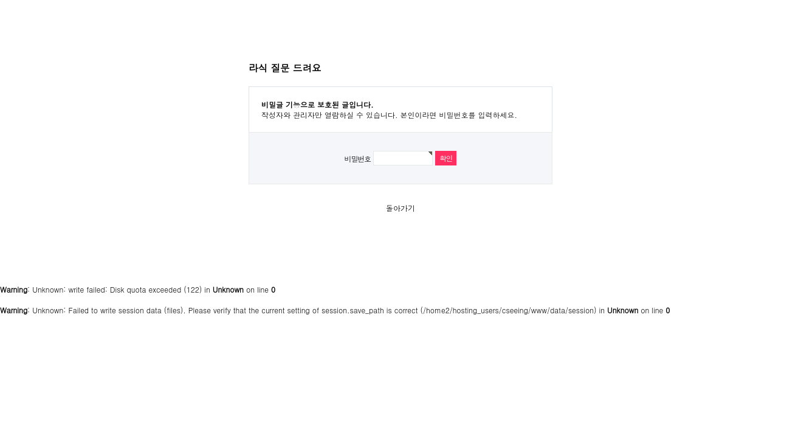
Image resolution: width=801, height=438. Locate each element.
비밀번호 (358, 158)
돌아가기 (400, 208)
